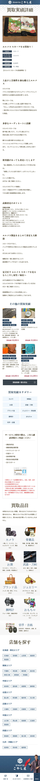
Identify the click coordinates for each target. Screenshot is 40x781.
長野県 (23, 686)
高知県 (32, 736)
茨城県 (25, 675)
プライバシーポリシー (12, 765)
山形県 (23, 655)
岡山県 (15, 720)
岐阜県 (6, 686)
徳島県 (6, 736)
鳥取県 (6, 724)
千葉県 (6, 671)
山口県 (6, 720)
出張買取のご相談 (28, 777)
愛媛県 (15, 736)
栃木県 (32, 671)
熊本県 (15, 747)
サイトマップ (23, 765)
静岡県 (32, 686)
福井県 (23, 698)
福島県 (32, 655)
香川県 (23, 736)
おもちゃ (29, 416)
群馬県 (16, 675)
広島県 (32, 720)
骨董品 (29, 399)
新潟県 (15, 698)
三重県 (6, 709)
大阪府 (32, 709)
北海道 (6, 655)
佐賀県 (6, 747)
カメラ (11, 399)
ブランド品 (11, 410)
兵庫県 (23, 709)
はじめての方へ (17, 777)
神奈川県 (7, 675)
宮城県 (15, 655)
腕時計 (11, 416)
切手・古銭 (11, 422)
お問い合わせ (25, 767)
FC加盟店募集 (16, 767)
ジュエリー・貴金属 (29, 410)
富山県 (6, 698)
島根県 (23, 720)
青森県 (6, 659)
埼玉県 (15, 671)
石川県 (32, 698)
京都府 (15, 709)
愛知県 (15, 686)
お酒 (11, 405)
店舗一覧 (5, 777)
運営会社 (31, 765)
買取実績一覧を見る (20, 382)
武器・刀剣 (29, 405)
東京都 (23, 671)
